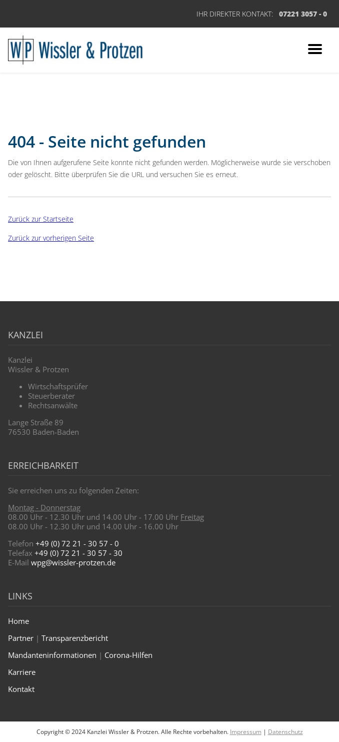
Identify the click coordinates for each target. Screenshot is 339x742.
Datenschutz (285, 731)
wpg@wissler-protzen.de (73, 562)
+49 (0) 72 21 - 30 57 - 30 (78, 553)
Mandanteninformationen (52, 655)
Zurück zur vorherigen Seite (51, 238)
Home (18, 621)
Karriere (22, 672)
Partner (21, 638)
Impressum (246, 731)
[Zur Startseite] (75, 50)
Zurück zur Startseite (41, 219)
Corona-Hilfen (128, 655)
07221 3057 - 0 (303, 14)
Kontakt (21, 689)
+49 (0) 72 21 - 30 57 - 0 (77, 543)
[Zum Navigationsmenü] (315, 50)
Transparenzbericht (75, 638)
